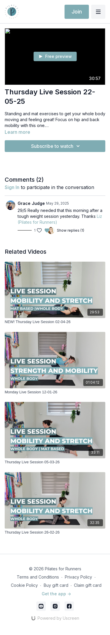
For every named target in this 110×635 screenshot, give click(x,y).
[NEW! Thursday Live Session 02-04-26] (55, 322)
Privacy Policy (78, 576)
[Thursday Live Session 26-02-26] (55, 532)
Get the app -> (56, 593)
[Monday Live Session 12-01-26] (55, 392)
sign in (12, 187)
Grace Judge (31, 203)
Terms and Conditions (38, 576)
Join (77, 12)
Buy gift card (56, 585)
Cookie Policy (24, 585)
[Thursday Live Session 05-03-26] (55, 462)
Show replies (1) (70, 230)
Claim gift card (87, 585)
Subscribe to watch (56, 146)
